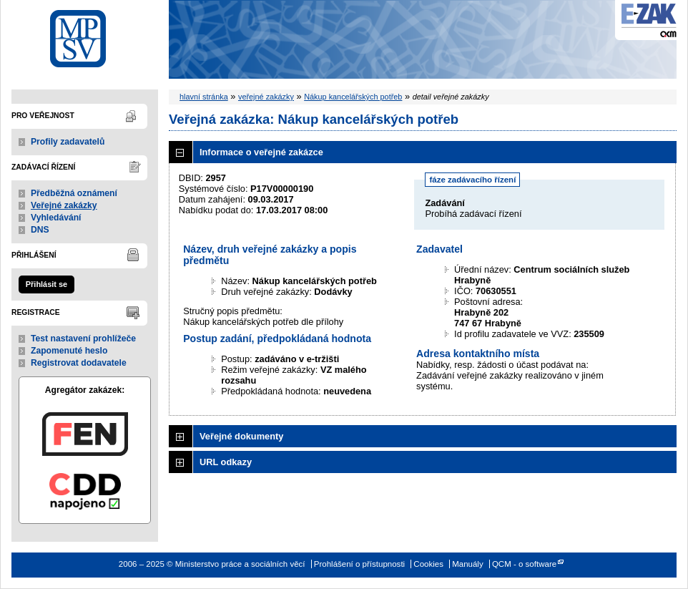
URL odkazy (226, 462)
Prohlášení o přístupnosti (359, 564)
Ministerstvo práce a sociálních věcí (85, 34)
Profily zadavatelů (67, 142)
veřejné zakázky (266, 96)
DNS (40, 230)
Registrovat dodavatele (79, 363)
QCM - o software (524, 564)
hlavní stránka (204, 96)
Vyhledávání (56, 218)
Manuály (467, 564)
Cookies (428, 564)
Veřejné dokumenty (241, 436)
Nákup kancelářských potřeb (353, 96)
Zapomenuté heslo (69, 351)
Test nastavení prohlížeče (83, 339)
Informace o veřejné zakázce (261, 152)
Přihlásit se (46, 284)
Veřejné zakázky (64, 205)
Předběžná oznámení (74, 193)
